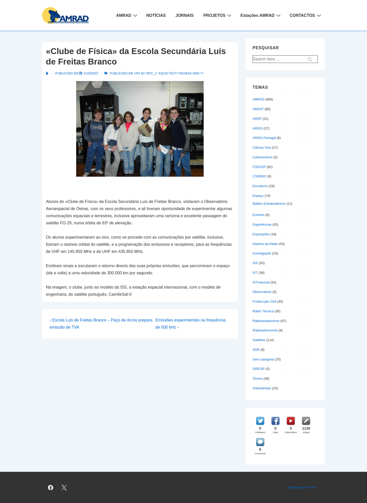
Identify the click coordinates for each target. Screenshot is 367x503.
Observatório (262, 292)
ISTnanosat (261, 282)
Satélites (259, 340)
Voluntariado (262, 388)
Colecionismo (262, 157)
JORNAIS (185, 15)
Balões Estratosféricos (269, 203)
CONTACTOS (306, 15)
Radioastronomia (265, 330)
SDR (256, 350)
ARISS (258, 128)
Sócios (258, 378)
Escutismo (260, 186)
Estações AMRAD (261, 15)
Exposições (261, 234)
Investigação (262, 253)
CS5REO (259, 176)
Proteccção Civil (264, 301)
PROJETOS (218, 15)
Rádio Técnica (263, 311)
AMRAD (127, 15)
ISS (255, 263)
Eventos (259, 215)
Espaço (258, 196)
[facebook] (51, 487)
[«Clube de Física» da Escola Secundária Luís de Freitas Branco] (91, 73)
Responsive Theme (302, 487)
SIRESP (259, 369)
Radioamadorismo (266, 321)
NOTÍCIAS (156, 15)
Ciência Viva (262, 147)
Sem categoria (263, 359)
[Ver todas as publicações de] (48, 73)
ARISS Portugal (264, 138)
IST (255, 273)
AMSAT (258, 109)
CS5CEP (259, 167)
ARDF (257, 119)
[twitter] (64, 487)
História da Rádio (265, 244)
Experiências (262, 224)
